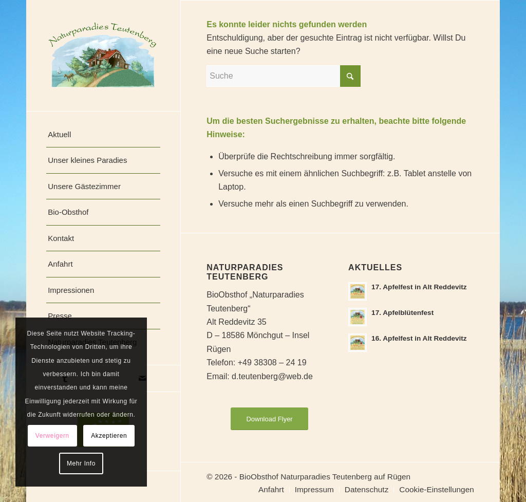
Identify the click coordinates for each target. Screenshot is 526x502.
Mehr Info (81, 463)
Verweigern (52, 435)
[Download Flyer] (269, 419)
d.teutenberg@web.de (272, 376)
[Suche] (283, 76)
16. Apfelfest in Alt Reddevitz (419, 338)
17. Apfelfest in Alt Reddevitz (419, 287)
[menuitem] (103, 135)
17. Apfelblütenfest (402, 313)
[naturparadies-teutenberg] (103, 55)
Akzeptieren (109, 435)
